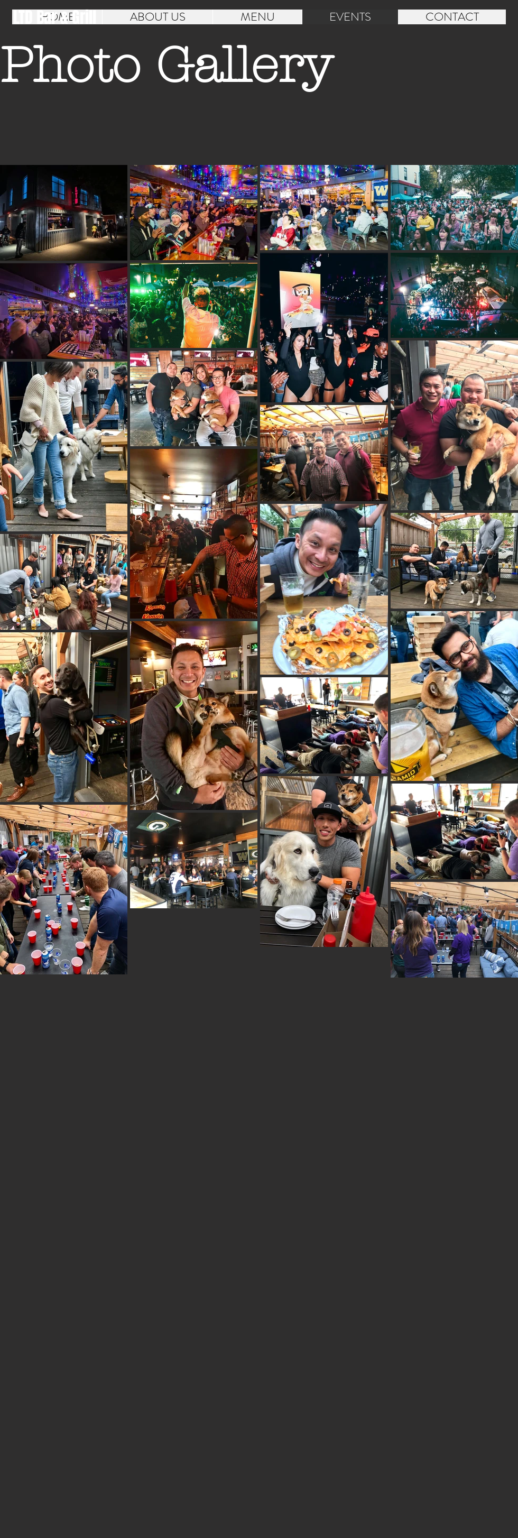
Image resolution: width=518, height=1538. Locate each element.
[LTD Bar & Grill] (54, 17)
